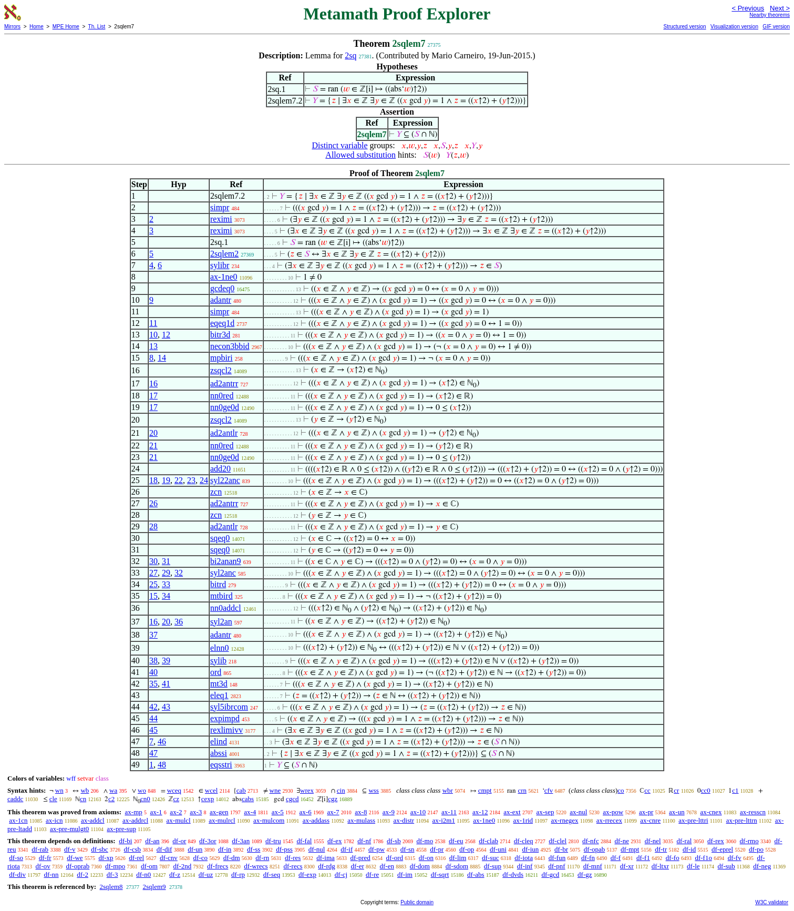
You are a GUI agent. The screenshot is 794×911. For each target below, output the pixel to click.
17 (153, 395)
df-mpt (630, 849)
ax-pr (646, 812)
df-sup (492, 866)
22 (178, 480)
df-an (152, 841)
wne (275, 790)
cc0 (705, 790)
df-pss (284, 849)
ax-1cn (18, 820)
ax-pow (613, 812)
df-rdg (326, 866)
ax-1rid (523, 820)
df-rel (136, 858)
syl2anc (223, 572)
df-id (689, 849)
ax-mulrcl (222, 820)
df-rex (715, 841)
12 (166, 334)
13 (153, 346)
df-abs (475, 874)
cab (241, 790)
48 (162, 764)
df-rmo (749, 841)
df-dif (164, 849)
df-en (387, 866)
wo (142, 790)
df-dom (420, 866)
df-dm (231, 858)
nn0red (221, 395)
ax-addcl (93, 820)
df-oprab (78, 866)
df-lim (458, 858)
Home (36, 26)
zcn (216, 491)
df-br (561, 849)
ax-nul (578, 812)
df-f (616, 858)
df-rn (262, 858)
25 (153, 584)
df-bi (125, 841)
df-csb (132, 849)
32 (178, 572)
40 (153, 672)
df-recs (292, 866)
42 (153, 706)
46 (162, 741)
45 (153, 729)
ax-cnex (710, 812)
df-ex (334, 841)
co (620, 790)
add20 (220, 468)
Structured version (684, 26)
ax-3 (196, 812)
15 (153, 595)
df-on (426, 858)
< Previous (747, 8)
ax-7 (333, 812)
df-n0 (143, 874)
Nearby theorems (769, 15)
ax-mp (133, 812)
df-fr (45, 858)
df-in (224, 849)
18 (153, 480)
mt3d (219, 683)
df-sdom (457, 866)
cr (676, 790)
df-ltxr (660, 866)
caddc (15, 799)
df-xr (627, 866)
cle (53, 799)
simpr (219, 207)
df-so (16, 858)
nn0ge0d (224, 407)
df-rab (40, 849)
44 (153, 718)
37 (153, 634)
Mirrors (12, 26)
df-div (17, 874)
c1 (735, 790)
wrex (307, 790)
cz (176, 799)
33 (166, 584)
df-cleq (523, 841)
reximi (221, 218)
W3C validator (771, 902)
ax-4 (250, 812)
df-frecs (217, 866)
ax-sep (545, 812)
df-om (149, 866)
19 (166, 480)
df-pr (437, 849)
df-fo (672, 858)
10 (153, 334)
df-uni (498, 849)
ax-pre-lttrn (741, 820)
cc (647, 790)
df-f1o (703, 858)
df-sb (394, 841)
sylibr (219, 265)
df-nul (316, 849)
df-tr (661, 849)
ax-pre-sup (121, 829)
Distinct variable (339, 145)
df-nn (51, 874)
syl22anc (225, 480)
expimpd (225, 718)
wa (113, 790)
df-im (405, 874)
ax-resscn (753, 812)
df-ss (253, 849)
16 (153, 383)
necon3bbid (230, 346)
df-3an (241, 841)
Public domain (417, 902)
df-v (70, 849)
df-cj (341, 874)
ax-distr (403, 820)
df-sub (726, 866)
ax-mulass (361, 820)
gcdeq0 (222, 288)
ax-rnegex (564, 820)
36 (178, 621)
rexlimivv (226, 729)
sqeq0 (220, 538)
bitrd (218, 584)
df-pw (376, 849)
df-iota (523, 858)
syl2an (221, 621)
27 (153, 572)
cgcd (292, 799)
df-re (372, 874)
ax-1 (156, 812)
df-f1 (643, 858)
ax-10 (418, 812)
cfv (548, 790)
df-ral (684, 841)
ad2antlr (224, 432)
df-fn (588, 858)
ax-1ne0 (224, 276)
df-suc (490, 858)
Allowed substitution (360, 154)
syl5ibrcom (229, 706)
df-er (357, 866)
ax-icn (54, 820)
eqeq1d (222, 323)
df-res (293, 858)
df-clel (557, 841)
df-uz (206, 874)
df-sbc (99, 849)
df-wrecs (255, 866)
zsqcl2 (221, 370)
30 (153, 561)
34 (166, 595)
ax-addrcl (135, 820)
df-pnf (556, 866)
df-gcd (550, 874)
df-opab (594, 849)
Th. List (97, 26)
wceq (174, 790)
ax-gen (219, 812)
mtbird (221, 595)
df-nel (653, 841)
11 (153, 323)
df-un (195, 849)
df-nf (364, 841)
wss (373, 790)
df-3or (207, 841)
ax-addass (316, 820)
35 (153, 683)
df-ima (325, 858)
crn (522, 790)
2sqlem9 (154, 886)
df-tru (273, 841)
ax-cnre (650, 820)
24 (204, 480)
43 (166, 706)
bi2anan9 (225, 561)
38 (153, 660)
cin (341, 790)
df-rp (238, 874)
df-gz (585, 874)
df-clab (488, 841)
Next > (780, 8)
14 (162, 357)
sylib (218, 660)
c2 (111, 799)
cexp (207, 799)
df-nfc (590, 841)
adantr (220, 299)
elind (218, 741)
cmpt (485, 790)
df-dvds (512, 874)
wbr (447, 790)
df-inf (525, 866)
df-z (174, 874)
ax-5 (278, 812)
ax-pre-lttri (693, 820)
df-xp (105, 858)
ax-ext (511, 812)
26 (153, 503)
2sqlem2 (224, 253)
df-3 (112, 874)
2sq (350, 55)
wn (59, 790)
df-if (347, 849)
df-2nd (182, 866)
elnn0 (219, 647)
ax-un (677, 812)
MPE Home (66, 26)
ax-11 (449, 812)
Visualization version (734, 26)
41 (166, 683)
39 (166, 660)
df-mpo (115, 866)
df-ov (43, 866)
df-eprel (722, 849)
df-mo (424, 841)
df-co (200, 858)
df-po (756, 849)
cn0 (145, 799)
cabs (248, 799)
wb (84, 790)
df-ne (621, 841)
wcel (211, 790)
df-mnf (592, 866)
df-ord (395, 858)
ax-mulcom (268, 820)
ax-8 (361, 812)
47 (153, 753)
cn (83, 799)
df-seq (272, 874)
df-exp (307, 874)
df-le (693, 866)
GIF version (776, 26)
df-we (75, 858)
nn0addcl (225, 607)
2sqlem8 (110, 886)
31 (166, 561)
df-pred (360, 858)
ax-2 (176, 812)
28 (153, 526)
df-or (179, 841)
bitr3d (220, 334)
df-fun (557, 858)
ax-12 (480, 812)
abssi (218, 753)
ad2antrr (224, 383)
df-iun (530, 849)
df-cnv (169, 858)
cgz (332, 799)
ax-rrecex (609, 820)
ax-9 (389, 812)
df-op (466, 849)
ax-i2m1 (443, 820)
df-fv (734, 858)
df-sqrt (440, 874)
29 (166, 572)
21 (153, 445)
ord (215, 672)
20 (153, 432)
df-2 (82, 874)
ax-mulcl (179, 820)
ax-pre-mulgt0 (69, 829)
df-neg (762, 866)
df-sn (407, 849)
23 (191, 480)
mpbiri (221, 357)
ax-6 (306, 812)
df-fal (304, 841)
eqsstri (221, 764)
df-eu (456, 841)
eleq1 (219, 695)
